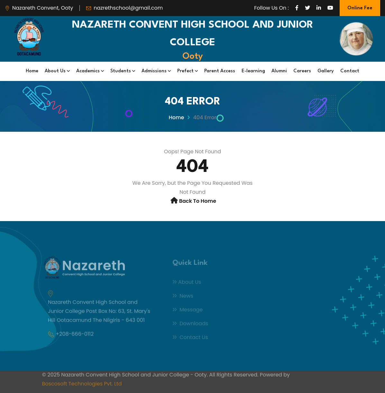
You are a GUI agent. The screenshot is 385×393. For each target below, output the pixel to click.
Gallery (325, 71)
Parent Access (219, 71)
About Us (57, 71)
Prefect (187, 71)
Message (187, 311)
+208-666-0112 (75, 336)
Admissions (156, 71)
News (182, 297)
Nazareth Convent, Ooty (42, 8)
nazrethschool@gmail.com (128, 8)
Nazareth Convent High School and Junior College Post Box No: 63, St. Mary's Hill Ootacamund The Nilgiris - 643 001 (99, 313)
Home (32, 71)
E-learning (253, 71)
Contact (349, 71)
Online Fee (359, 8)
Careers (302, 71)
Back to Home (197, 201)
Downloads (190, 325)
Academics (90, 71)
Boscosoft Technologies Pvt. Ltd (82, 381)
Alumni (279, 71)
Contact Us (190, 339)
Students (122, 71)
